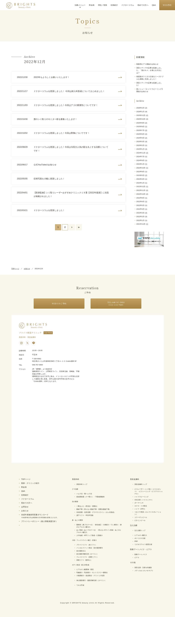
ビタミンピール (139, 520)
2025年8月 (140, 126)
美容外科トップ (81, 484)
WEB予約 (167, 5)
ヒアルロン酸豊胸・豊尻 (85, 569)
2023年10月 (141, 168)
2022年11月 (141, 190)
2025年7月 (140, 130)
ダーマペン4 (138, 503)
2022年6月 (140, 201)
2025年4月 (140, 138)
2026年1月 (140, 111)
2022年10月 (141, 194)
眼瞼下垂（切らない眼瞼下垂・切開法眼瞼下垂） (93, 509)
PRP (136, 541)
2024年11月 (141, 153)
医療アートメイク (140, 554)
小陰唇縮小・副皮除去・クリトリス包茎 (90, 575)
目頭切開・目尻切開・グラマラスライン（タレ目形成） (96, 512)
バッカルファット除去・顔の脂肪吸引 (89, 548)
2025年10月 (141, 119)
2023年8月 (140, 171)
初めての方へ (143, 5)
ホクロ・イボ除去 (140, 506)
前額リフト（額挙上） (84, 560)
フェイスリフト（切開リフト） (87, 557)
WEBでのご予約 (59, 303)
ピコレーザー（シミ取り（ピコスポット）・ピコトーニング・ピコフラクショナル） (148, 491)
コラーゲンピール (140, 517)
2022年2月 (140, 216)
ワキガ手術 (80, 585)
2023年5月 (140, 175)
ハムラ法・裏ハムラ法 (84, 494)
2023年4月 (140, 179)
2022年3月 (140, 213)
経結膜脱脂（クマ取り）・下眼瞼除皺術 (90, 497)
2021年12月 (141, 224)
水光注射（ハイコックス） (143, 500)
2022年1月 (140, 220)
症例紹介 (114, 5)
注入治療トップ (139, 530)
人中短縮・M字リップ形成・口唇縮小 (89, 535)
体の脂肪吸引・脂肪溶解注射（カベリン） (91, 580)
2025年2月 (140, 145)
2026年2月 (140, 108)
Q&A (154, 5)
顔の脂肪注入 (81, 551)
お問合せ (24, 507)
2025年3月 (140, 141)
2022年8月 (140, 198)
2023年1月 (140, 183)
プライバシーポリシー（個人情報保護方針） (39, 521)
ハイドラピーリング (141, 497)
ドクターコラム (127, 5)
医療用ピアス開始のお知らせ (147, 64)
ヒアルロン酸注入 (140, 535)
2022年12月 (141, 186)
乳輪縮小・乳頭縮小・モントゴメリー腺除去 (92, 572)
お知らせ (27, 269)
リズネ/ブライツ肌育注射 (143, 544)
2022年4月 (140, 209)
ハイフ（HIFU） (140, 509)
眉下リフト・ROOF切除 (84, 515)
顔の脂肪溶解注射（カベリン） (87, 554)
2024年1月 (140, 164)
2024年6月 (140, 160)
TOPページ (15, 269)
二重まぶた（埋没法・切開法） (87, 506)
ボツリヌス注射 (139, 538)
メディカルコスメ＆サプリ (143, 570)
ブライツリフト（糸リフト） (86, 545)
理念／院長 (102, 5)
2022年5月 (140, 205)
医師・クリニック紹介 (30, 483)
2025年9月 (140, 123)
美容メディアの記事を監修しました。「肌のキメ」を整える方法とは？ (149, 70)
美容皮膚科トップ (140, 484)
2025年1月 (140, 149)
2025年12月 (141, 115)
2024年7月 (140, 156)
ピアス (136, 557)
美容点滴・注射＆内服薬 (143, 567)
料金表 (91, 5)
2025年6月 (140, 134)
